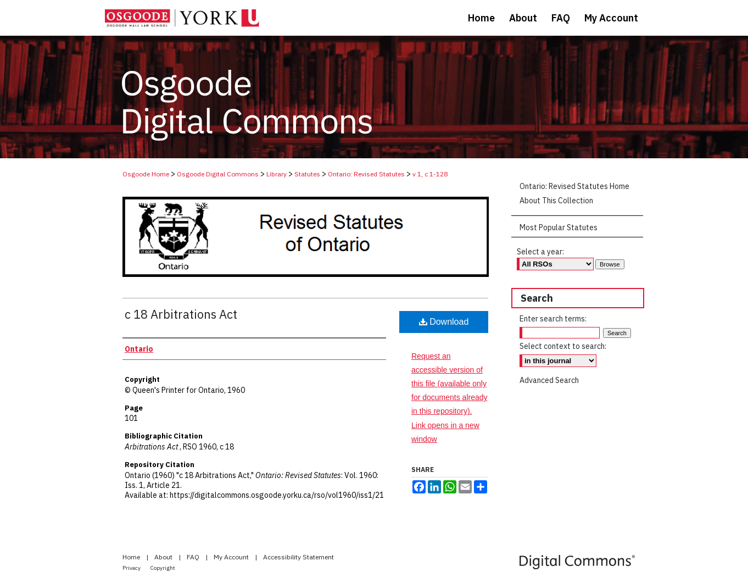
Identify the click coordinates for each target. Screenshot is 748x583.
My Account (232, 557)
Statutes (307, 174)
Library (276, 174)
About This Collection (556, 201)
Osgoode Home (145, 174)
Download (444, 321)
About (164, 557)
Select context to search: (563, 346)
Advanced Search (549, 380)
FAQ (194, 557)
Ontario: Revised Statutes (366, 174)
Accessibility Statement (298, 557)
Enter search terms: (553, 319)
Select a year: (540, 252)
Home (132, 557)
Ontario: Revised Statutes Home (574, 186)
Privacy (132, 567)
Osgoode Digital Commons (218, 174)
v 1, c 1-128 (430, 174)
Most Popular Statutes (559, 227)
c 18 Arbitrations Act (181, 314)
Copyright (162, 567)
